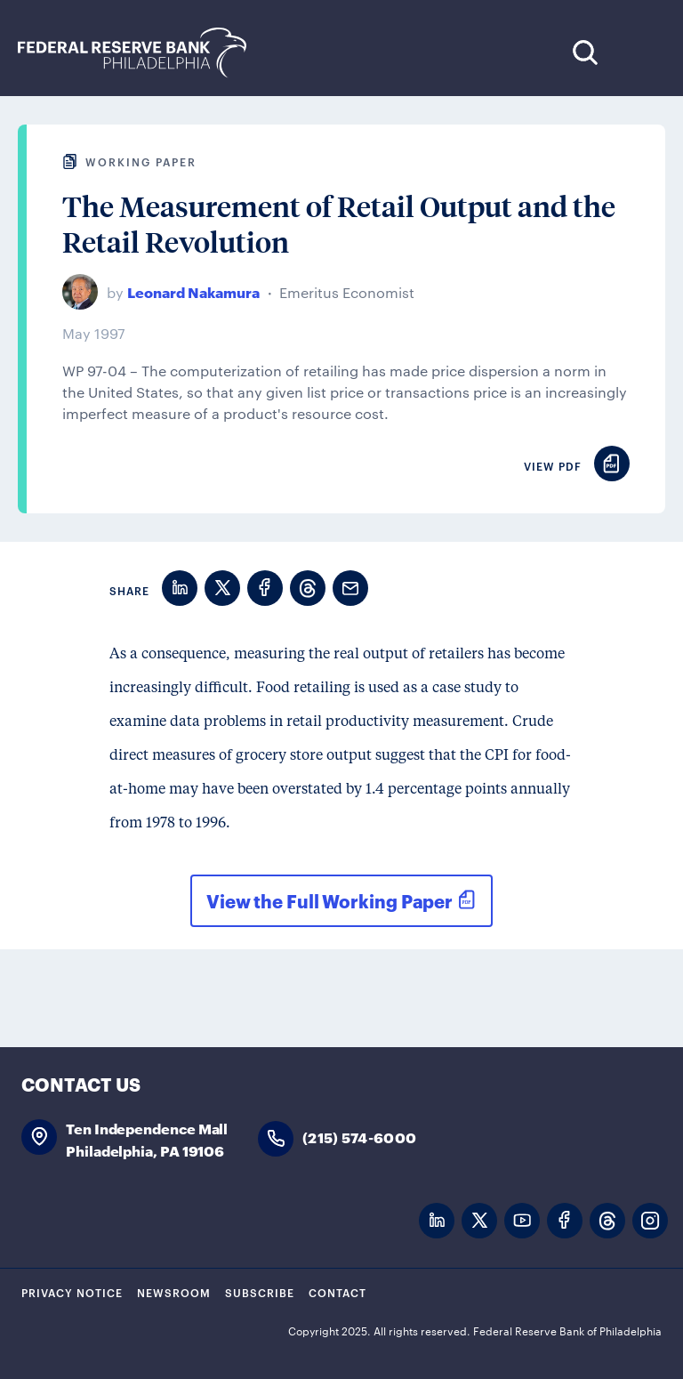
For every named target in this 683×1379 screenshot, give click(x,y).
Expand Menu (639, 52)
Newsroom (174, 1292)
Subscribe (259, 1292)
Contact (337, 1292)
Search (584, 52)
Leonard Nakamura (193, 291)
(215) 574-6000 (359, 1136)
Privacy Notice (72, 1292)
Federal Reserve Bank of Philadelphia (141, 53)
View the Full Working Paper (329, 900)
